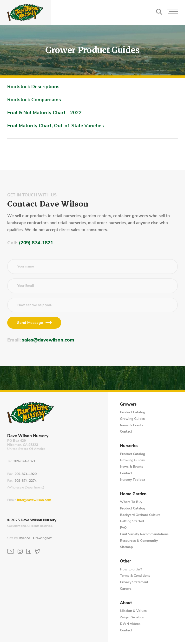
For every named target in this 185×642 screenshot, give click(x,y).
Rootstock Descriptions (33, 86)
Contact (126, 431)
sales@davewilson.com (48, 340)
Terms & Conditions (135, 575)
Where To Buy (131, 502)
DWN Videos (130, 624)
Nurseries (129, 445)
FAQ (123, 527)
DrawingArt (42, 538)
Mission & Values (133, 611)
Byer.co (24, 538)
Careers (126, 588)
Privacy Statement (134, 582)
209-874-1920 (25, 474)
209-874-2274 (25, 481)
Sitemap (126, 547)
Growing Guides (132, 418)
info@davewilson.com (34, 500)
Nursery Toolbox (132, 479)
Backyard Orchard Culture (140, 515)
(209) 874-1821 (36, 243)
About (126, 603)
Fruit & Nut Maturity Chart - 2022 (44, 112)
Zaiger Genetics (132, 617)
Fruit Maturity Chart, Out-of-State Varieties (55, 125)
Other (125, 561)
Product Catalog (132, 412)
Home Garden (133, 494)
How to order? (131, 569)
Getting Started (132, 521)
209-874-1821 (24, 461)
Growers (128, 404)
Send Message (30, 322)
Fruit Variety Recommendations (144, 534)
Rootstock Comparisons (34, 99)
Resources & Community (139, 540)
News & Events (131, 425)
